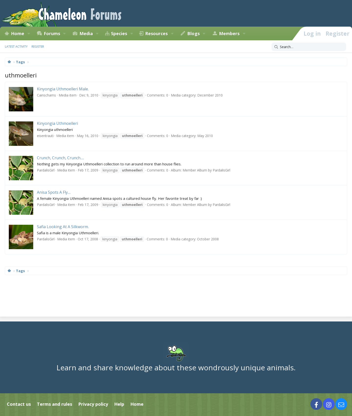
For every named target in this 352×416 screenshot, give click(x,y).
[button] (29, 33)
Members (229, 33)
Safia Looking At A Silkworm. (63, 226)
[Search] (309, 47)
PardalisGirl (46, 170)
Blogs (193, 33)
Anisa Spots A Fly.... (54, 192)
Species (119, 33)
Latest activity (16, 46)
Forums (52, 33)
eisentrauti (45, 135)
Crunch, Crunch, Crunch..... (60, 157)
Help (119, 404)
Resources (156, 33)
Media (86, 33)
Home (17, 33)
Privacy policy (93, 404)
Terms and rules (54, 404)
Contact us (19, 404)
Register (38, 46)
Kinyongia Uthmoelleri (57, 123)
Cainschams (46, 95)
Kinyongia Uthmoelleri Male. (63, 89)
